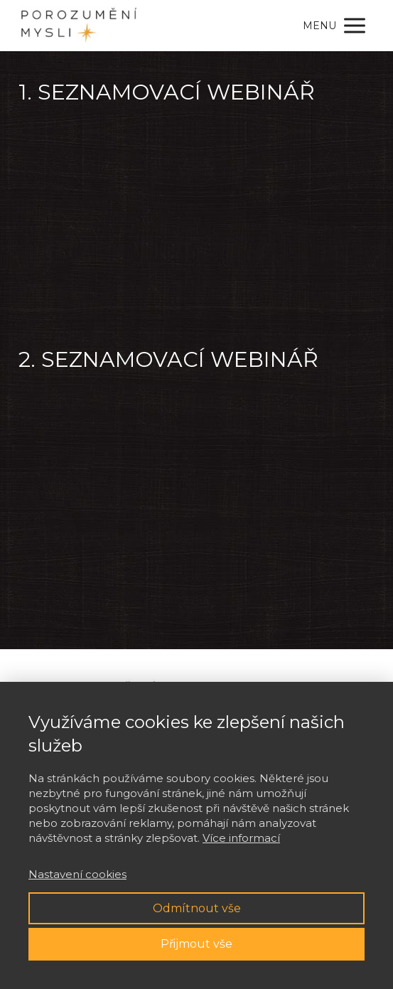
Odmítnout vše (197, 908)
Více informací (241, 838)
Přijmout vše (196, 944)
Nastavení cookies (77, 874)
